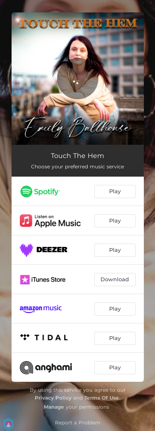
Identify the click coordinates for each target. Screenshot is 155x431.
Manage (54, 407)
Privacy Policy (53, 398)
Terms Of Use (101, 398)
